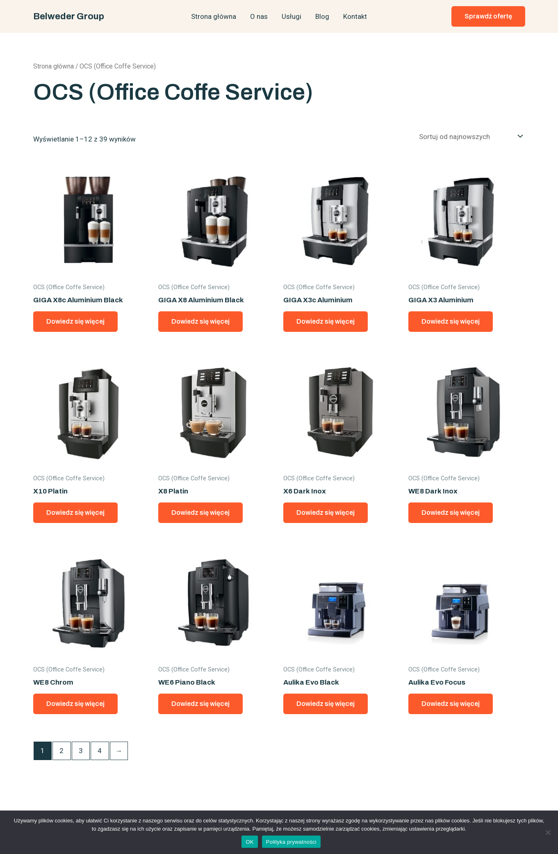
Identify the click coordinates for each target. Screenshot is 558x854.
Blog (322, 16)
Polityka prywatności (291, 842)
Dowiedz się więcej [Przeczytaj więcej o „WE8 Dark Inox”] (450, 512)
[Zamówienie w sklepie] (469, 136)
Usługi (291, 16)
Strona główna (213, 16)
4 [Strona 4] (100, 751)
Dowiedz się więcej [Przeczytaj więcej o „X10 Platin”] (75, 512)
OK (249, 842)
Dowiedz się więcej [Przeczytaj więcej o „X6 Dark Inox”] (325, 512)
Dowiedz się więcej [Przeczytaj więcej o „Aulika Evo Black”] (325, 703)
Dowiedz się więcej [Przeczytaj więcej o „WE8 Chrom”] (75, 703)
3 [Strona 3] (81, 751)
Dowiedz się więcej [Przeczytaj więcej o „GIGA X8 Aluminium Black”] (200, 321)
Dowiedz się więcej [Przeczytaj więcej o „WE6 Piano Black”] (200, 703)
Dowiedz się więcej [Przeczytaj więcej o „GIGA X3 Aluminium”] (450, 321)
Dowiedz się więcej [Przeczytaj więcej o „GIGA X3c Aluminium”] (325, 321)
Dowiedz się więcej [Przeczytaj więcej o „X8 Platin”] (200, 512)
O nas (259, 16)
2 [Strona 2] (61, 751)
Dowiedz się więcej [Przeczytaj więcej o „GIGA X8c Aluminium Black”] (75, 321)
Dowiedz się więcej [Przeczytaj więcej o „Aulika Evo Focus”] (450, 703)
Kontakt (355, 16)
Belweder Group (68, 16)
